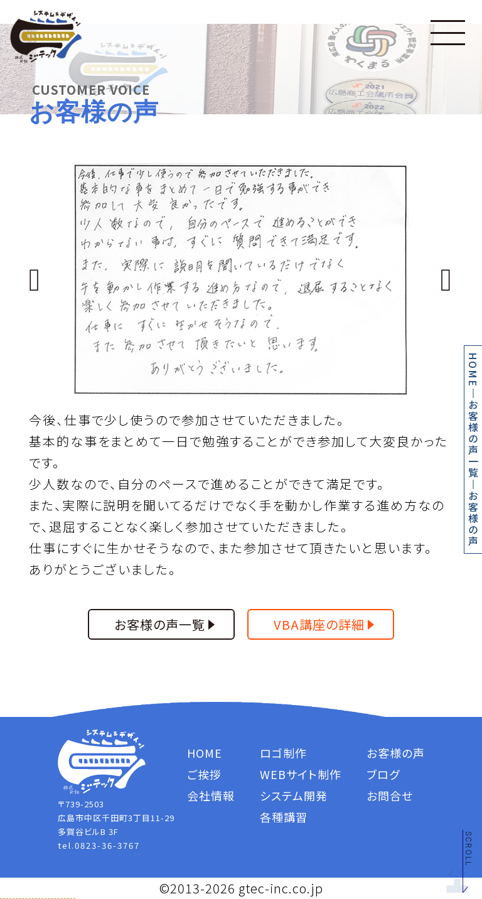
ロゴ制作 (283, 753)
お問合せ (390, 795)
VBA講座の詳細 (319, 624)
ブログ (383, 774)
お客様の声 (473, 518)
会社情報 (211, 795)
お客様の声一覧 (473, 438)
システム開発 (294, 795)
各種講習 (284, 817)
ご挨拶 (204, 774)
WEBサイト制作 (300, 774)
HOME (473, 369)
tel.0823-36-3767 (99, 845)
